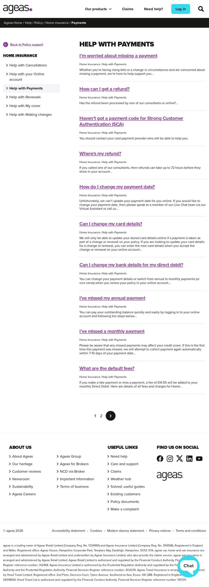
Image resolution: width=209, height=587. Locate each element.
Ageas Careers (24, 494)
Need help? (153, 9)
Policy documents (125, 501)
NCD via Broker (72, 471)
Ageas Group (70, 456)
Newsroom (21, 479)
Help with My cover (24, 105)
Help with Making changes (30, 114)
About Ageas (22, 456)
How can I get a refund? (104, 89)
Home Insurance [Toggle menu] (20, 55)
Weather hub (121, 479)
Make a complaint (125, 509)
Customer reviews (26, 471)
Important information (77, 479)
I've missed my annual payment (112, 298)
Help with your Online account (26, 76)
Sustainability (22, 486)
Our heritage (22, 464)
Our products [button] (96, 9)
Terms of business (74, 486)
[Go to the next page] (111, 416)
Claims (127, 9)
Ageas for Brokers (74, 464)
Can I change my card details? (110, 223)
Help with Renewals (25, 97)
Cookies (96, 530)
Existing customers (125, 494)
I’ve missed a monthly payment (111, 331)
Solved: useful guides (128, 486)
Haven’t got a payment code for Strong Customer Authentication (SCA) (131, 121)
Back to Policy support (23, 44)
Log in (181, 9)
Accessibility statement (68, 530)
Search (201, 9)
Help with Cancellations (28, 65)
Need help (119, 456)
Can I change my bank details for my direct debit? (131, 264)
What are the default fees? (107, 368)
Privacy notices (160, 530)
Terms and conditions (191, 530)
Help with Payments (26, 88)
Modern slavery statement (125, 530)
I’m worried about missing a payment (118, 55)
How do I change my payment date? (117, 186)
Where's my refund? (100, 153)
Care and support (124, 464)
